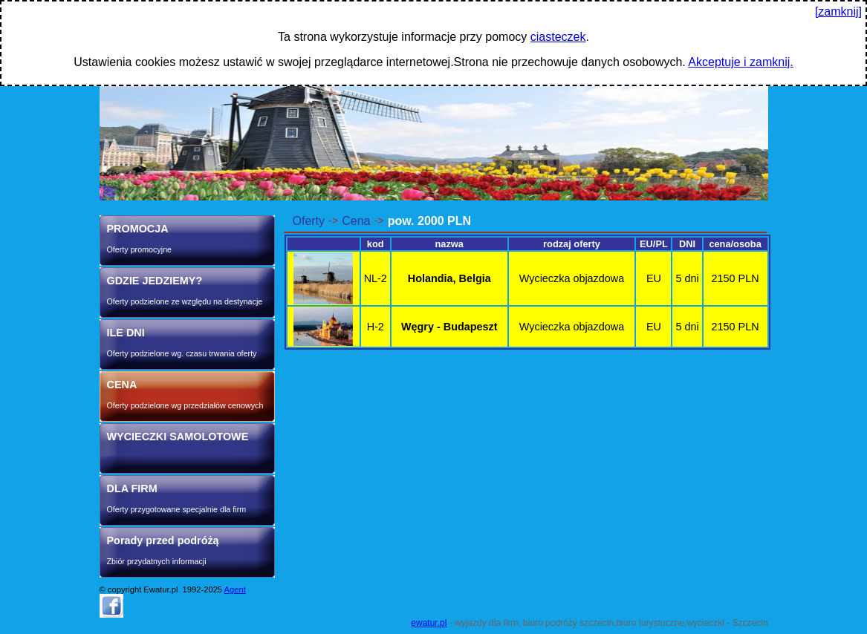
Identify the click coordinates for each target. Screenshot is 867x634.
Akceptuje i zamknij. (740, 62)
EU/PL (654, 243)
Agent (235, 589)
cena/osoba (735, 243)
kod (375, 243)
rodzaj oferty (571, 243)
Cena (356, 221)
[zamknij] (838, 11)
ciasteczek (558, 36)
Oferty (309, 221)
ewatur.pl (429, 623)
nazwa (449, 243)
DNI (687, 243)
